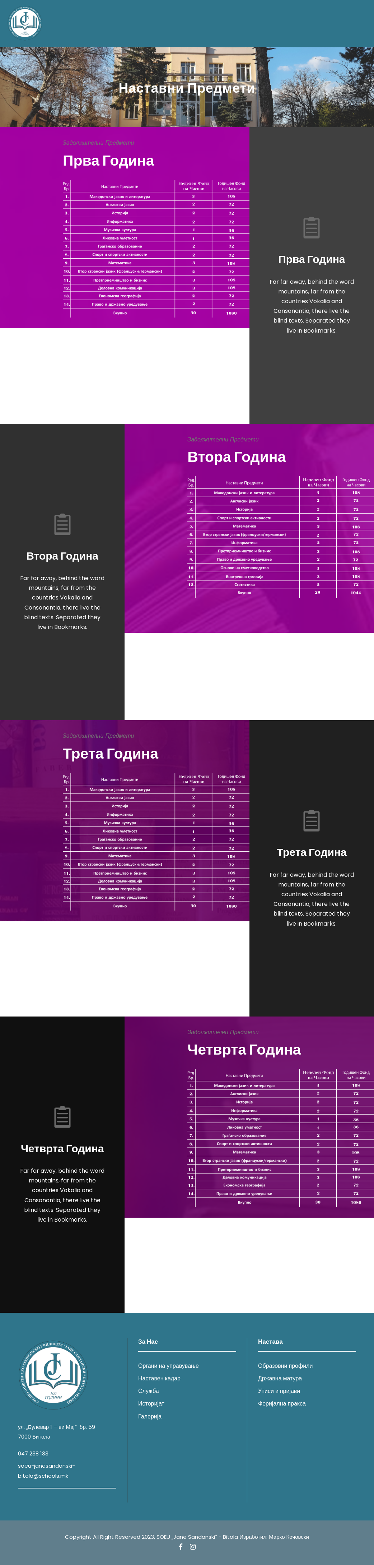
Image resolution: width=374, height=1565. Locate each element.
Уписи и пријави (279, 1391)
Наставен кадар (159, 1378)
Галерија (150, 1416)
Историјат (151, 1403)
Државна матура (280, 1378)
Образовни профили (285, 1366)
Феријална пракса (282, 1403)
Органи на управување (168, 1366)
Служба (148, 1391)
